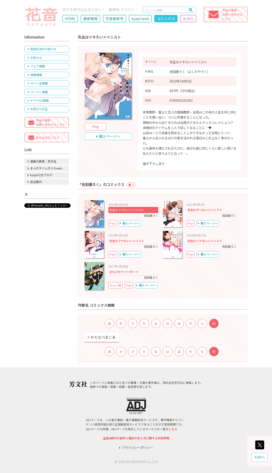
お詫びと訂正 (38, 109)
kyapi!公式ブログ (40, 175)
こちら (173, 429)
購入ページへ (108, 136)
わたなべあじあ (102, 337)
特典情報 (35, 75)
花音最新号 (114, 18)
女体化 (188, 18)
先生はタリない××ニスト (204, 210)
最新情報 (90, 18)
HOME (70, 18)
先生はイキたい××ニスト (126, 210)
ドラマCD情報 (38, 100)
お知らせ (35, 58)
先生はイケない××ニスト (204, 241)
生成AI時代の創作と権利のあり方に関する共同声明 (136, 438)
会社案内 (35, 182)
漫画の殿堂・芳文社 (42, 161)
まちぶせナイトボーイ (123, 272)
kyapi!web (140, 18)
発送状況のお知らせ (42, 49)
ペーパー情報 (38, 92)
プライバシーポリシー (136, 447)
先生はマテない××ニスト (126, 241)
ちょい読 (115, 285)
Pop (95, 126)
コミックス (166, 18)
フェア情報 (36, 66)
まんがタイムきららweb (45, 168)
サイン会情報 (38, 83)
